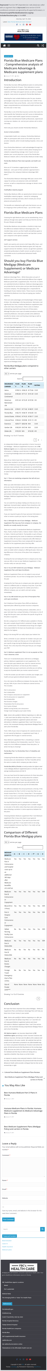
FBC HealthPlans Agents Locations (13, 1282)
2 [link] (38, 440)
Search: (19, 379)
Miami (6, 1285)
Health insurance (7, 1247)
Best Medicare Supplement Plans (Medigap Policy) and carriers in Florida (25, 1078)
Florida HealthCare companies (11, 1328)
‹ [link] (35, 999)
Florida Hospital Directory (10, 1321)
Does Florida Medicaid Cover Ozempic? (19, 22)
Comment (6, 1155)
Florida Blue (6, 1332)
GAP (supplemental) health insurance (13, 1336)
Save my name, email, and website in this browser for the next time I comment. (22, 1212)
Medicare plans (8, 56)
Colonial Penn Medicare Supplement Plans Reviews (21, 1072)
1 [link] (35, 440)
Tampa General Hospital (9, 1325)
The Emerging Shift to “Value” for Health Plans (16, 1297)
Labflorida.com (7, 1340)
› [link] (41, 440)
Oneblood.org (6, 1313)
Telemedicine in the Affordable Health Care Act (17, 1348)
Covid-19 (5, 1244)
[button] (14, 385)
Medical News (6, 1294)
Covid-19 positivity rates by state (12, 1317)
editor (17, 76)
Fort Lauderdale (9, 1289)
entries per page (15, 374)
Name (5, 1180)
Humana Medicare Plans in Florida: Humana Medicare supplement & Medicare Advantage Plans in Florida (23, 1110)
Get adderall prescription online (12, 1344)
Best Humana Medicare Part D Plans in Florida (20, 1093)
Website (5, 1198)
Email (4, 1189)
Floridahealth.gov (7, 1309)
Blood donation (7, 1241)
